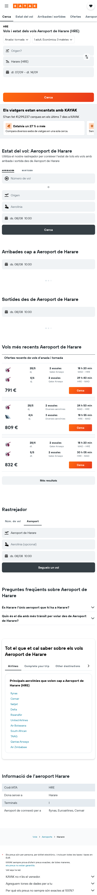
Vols (35, 836)
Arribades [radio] (8, 170)
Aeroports (47, 836)
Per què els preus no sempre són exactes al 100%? (50, 890)
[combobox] (17, 39)
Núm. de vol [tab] (13, 521)
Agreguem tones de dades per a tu (50, 883)
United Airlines (19, 720)
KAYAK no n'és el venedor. (50, 876)
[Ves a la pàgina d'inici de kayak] (25, 6)
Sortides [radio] (27, 170)
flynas (14, 693)
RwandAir (16, 715)
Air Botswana (18, 725)
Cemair (15, 698)
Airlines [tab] (13, 666)
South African (19, 731)
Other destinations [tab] (68, 666)
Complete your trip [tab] (36, 666)
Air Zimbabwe (19, 747)
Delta (14, 709)
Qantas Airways (20, 741)
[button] (6, 6)
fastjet (14, 704)
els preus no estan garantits (20, 865)
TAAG (14, 736)
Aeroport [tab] (33, 521)
